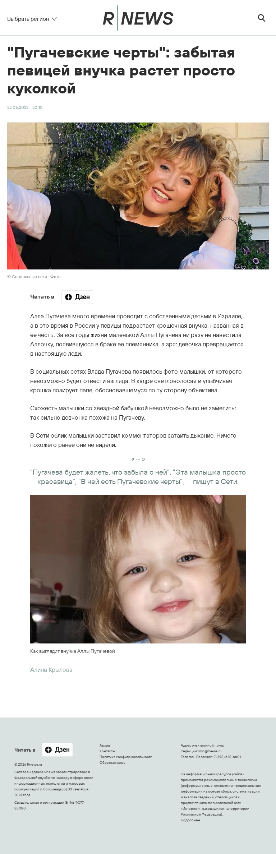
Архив (105, 745)
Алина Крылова (51, 669)
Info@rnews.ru (210, 751)
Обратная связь (112, 762)
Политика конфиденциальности (126, 756)
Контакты (107, 751)
